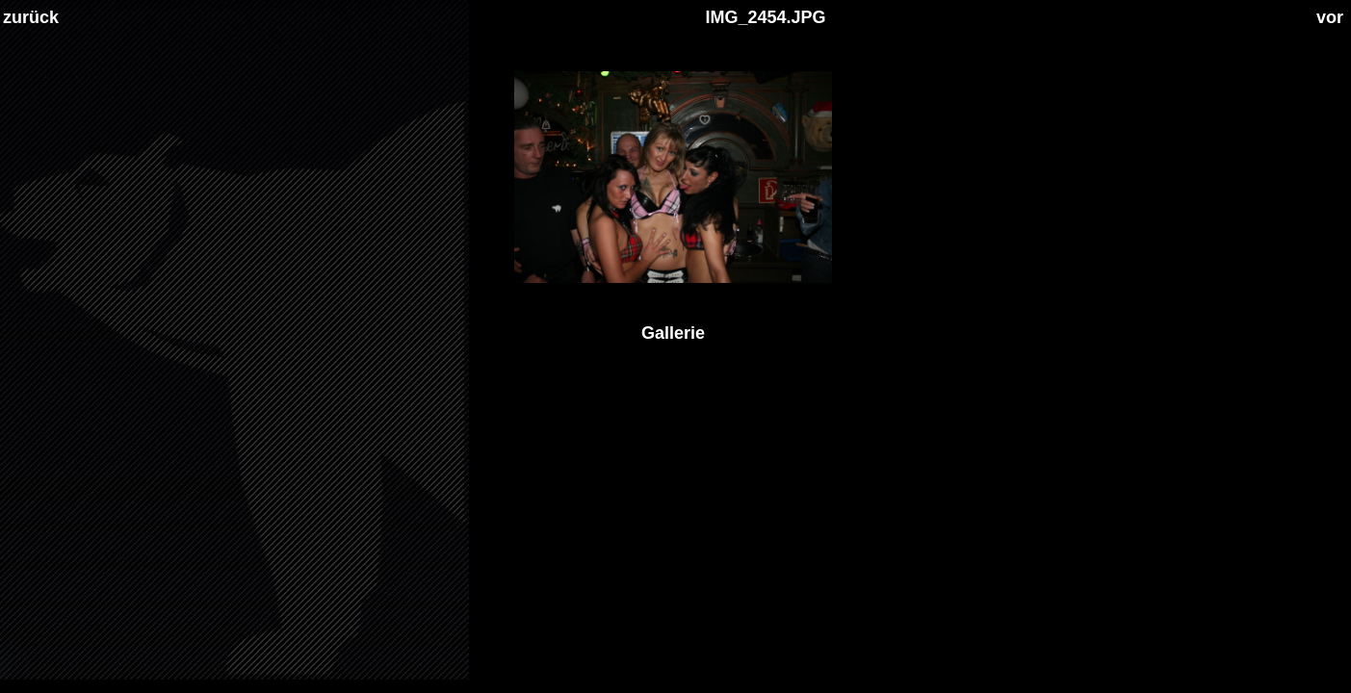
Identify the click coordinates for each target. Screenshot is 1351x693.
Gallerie (673, 333)
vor (1329, 17)
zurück (31, 17)
